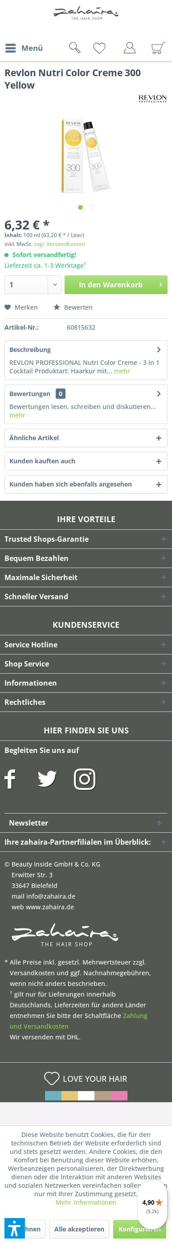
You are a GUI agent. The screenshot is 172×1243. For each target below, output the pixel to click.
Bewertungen (29, 393)
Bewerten (73, 307)
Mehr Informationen (86, 1202)
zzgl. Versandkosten (59, 244)
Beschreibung (30, 349)
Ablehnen (26, 1229)
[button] (14, 1228)
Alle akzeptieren (79, 1229)
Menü (24, 47)
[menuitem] (23, 48)
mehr (121, 371)
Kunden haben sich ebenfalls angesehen (70, 484)
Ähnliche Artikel (34, 437)
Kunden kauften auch (42, 461)
